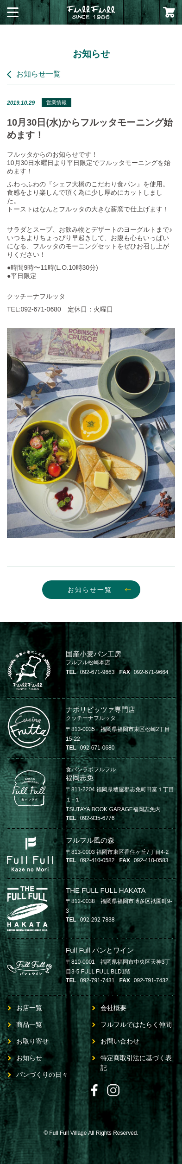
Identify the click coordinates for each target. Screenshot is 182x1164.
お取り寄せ (32, 1041)
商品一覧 (29, 1024)
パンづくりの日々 (42, 1074)
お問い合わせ (119, 1041)
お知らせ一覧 (38, 74)
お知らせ (29, 1058)
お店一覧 (29, 1007)
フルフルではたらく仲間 (136, 1024)
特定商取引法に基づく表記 (136, 1062)
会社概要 (113, 1007)
